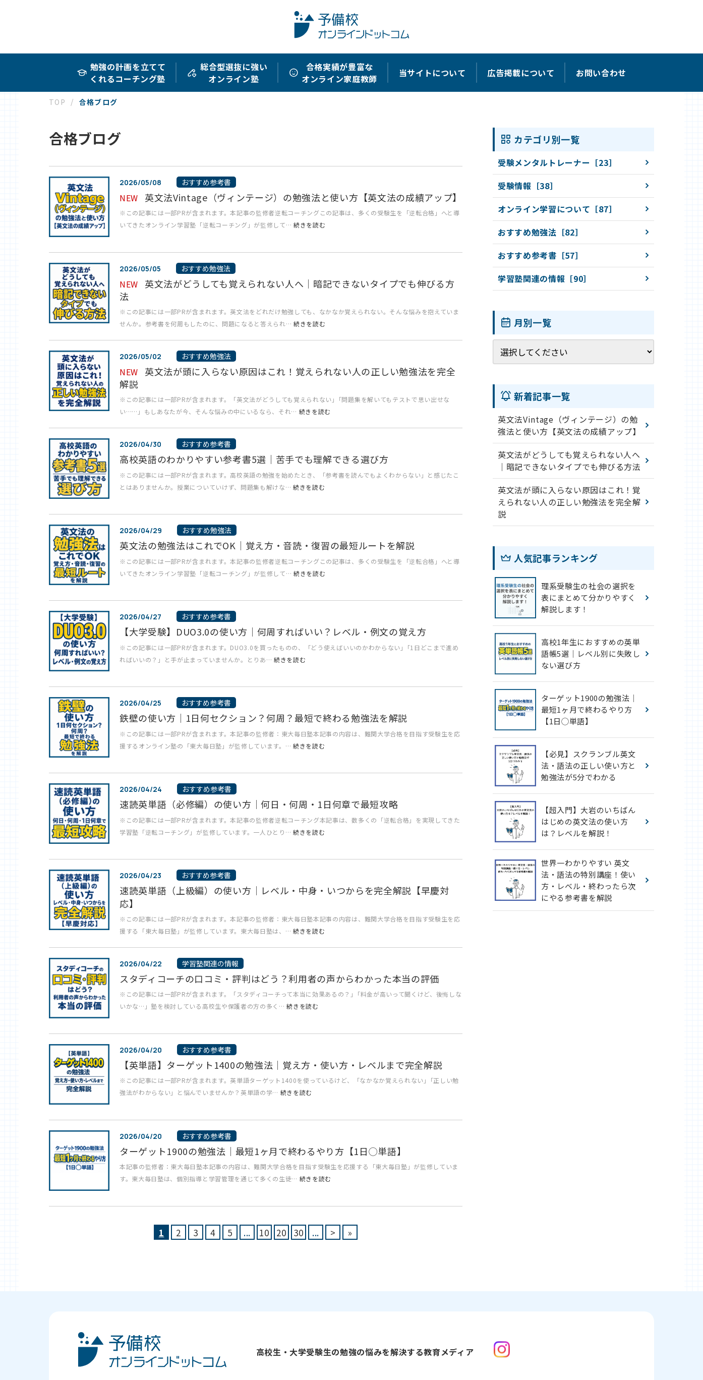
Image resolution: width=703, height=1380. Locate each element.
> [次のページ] (333, 1232)
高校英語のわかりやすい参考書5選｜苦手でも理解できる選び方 (254, 459)
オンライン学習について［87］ (557, 209)
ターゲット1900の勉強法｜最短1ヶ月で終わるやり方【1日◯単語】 (263, 1151)
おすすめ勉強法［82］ (540, 232)
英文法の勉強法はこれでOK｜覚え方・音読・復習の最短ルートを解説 (267, 545)
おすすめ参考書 (206, 182)
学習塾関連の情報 (210, 963)
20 (281, 1232)
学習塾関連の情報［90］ (545, 278)
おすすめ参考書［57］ (540, 255)
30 (298, 1232)
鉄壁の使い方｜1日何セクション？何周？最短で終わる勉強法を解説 (263, 717)
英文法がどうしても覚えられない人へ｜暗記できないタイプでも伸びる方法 (287, 290)
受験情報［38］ (528, 186)
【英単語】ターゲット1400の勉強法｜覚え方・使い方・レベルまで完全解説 (281, 1064)
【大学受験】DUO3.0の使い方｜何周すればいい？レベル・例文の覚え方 (273, 631)
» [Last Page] (350, 1232)
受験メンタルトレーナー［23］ (557, 162)
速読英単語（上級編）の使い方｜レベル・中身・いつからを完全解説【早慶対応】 (284, 896)
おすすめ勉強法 (205, 268)
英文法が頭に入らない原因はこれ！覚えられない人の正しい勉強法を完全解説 (287, 377)
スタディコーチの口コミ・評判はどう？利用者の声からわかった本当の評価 (279, 978)
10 (264, 1232)
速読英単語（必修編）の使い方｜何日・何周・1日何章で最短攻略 (259, 804)
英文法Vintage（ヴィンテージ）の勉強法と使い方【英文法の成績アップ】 (303, 197)
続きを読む (309, 224)
